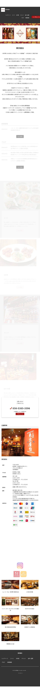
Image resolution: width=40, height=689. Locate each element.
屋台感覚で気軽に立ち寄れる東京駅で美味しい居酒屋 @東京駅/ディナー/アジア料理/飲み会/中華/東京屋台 (24, 155)
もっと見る (20, 138)
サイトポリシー (20, 673)
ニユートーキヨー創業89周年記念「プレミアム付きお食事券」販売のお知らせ (24, 130)
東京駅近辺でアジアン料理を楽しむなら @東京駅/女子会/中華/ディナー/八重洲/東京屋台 (24, 149)
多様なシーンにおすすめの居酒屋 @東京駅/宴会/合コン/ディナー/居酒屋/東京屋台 (24, 161)
